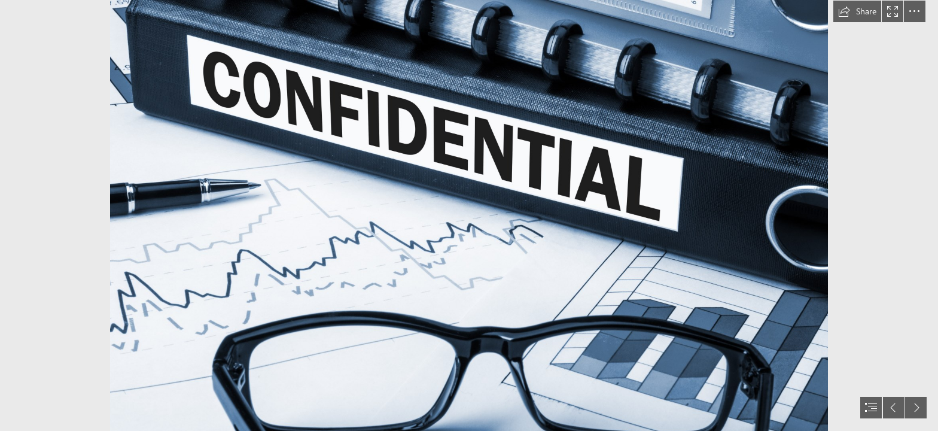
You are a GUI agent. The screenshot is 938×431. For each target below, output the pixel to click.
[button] (857, 11)
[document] (469, 215)
